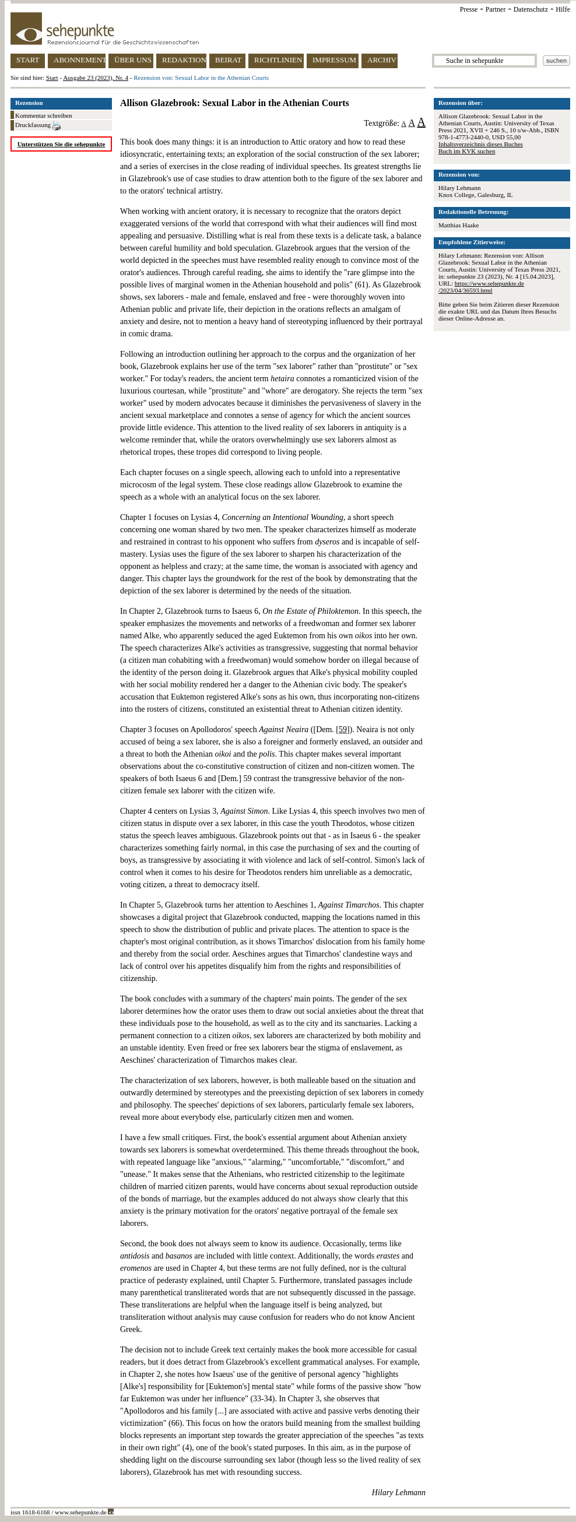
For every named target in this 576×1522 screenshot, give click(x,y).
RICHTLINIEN (278, 59)
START (27, 59)
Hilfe (563, 9)
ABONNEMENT (80, 59)
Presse (469, 9)
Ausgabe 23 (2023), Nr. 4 (95, 77)
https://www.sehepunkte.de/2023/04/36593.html (481, 287)
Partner (496, 9)
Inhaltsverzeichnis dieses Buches (480, 143)
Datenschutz (531, 9)
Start (52, 77)
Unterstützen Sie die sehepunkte (61, 143)
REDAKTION (184, 59)
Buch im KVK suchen (466, 150)
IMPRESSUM (334, 59)
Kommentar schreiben (43, 115)
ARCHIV (381, 59)
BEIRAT (228, 59)
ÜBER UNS (133, 59)
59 (343, 729)
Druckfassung (38, 126)
